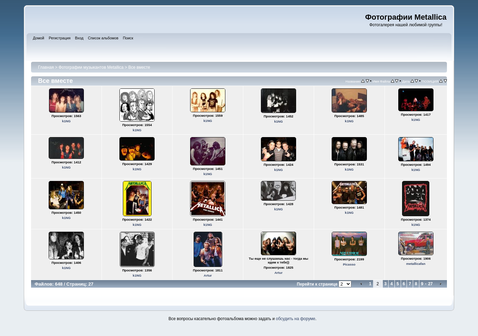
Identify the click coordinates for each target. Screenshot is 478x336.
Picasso (349, 264)
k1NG (66, 121)
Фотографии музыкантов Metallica (91, 67)
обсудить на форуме (295, 318)
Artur (208, 275)
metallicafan (415, 264)
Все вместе (139, 67)
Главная (46, 67)
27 (430, 283)
